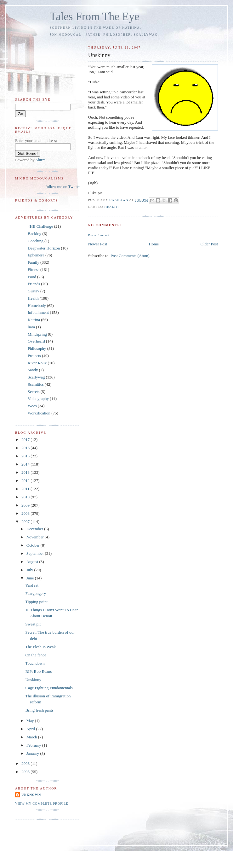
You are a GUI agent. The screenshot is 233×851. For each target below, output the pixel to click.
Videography (38, 398)
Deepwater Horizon (44, 248)
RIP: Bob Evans (38, 671)
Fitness (33, 269)
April (31, 728)
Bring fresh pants (39, 710)
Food (32, 276)
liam (31, 327)
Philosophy (37, 348)
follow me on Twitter (62, 186)
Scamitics (36, 384)
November (35, 537)
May (30, 720)
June (30, 578)
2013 (26, 472)
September (35, 553)
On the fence (35, 655)
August (32, 561)
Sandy (33, 369)
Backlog (34, 233)
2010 (26, 497)
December (35, 528)
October (33, 545)
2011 (26, 488)
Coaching (35, 240)
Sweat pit (33, 624)
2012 (26, 480)
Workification (39, 413)
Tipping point (36, 601)
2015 (26, 456)
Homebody (37, 305)
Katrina (34, 319)
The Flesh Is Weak (40, 646)
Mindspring (37, 334)
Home (154, 244)
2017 (26, 439)
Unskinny (33, 679)
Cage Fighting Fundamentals (48, 687)
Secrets (34, 391)
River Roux (37, 363)
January (33, 753)
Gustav (33, 291)
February (34, 745)
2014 (26, 464)
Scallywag (36, 377)
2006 (26, 763)
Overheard (36, 341)
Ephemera (36, 255)
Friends (34, 283)
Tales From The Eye (94, 16)
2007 (26, 521)
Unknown (31, 794)
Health (112, 206)
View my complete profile (41, 803)
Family (33, 262)
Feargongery (35, 593)
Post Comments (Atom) (130, 255)
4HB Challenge (40, 226)
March (32, 737)
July (30, 569)
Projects (34, 355)
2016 (26, 447)
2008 (26, 513)
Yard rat (31, 585)
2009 (26, 505)
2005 (26, 771)
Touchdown (34, 663)
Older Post (209, 244)
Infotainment (38, 312)
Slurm (41, 159)
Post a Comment (98, 235)
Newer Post (97, 244)
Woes (32, 405)
